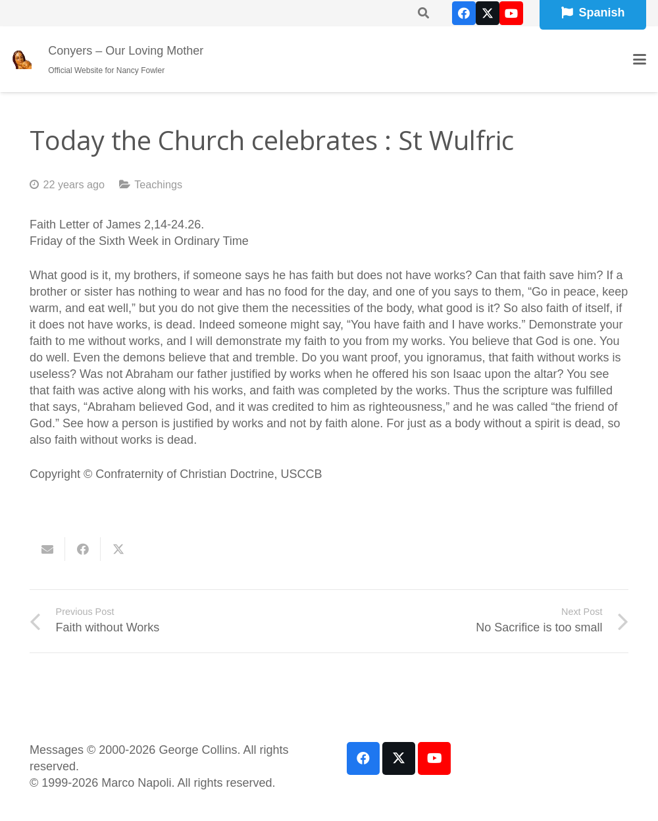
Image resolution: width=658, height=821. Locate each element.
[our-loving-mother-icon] (22, 59)
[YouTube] (511, 13)
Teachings (158, 184)
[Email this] (47, 549)
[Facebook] (464, 13)
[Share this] (83, 549)
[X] (487, 13)
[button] (640, 59)
